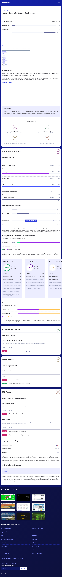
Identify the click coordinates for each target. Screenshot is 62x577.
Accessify (7, 3)
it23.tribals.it (35, 542)
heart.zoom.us (5, 553)
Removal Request (19, 561)
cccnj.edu (5, 10)
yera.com (3, 542)
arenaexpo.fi (4, 546)
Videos (3, 558)
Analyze (23, 568)
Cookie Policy (13, 563)
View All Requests (31, 220)
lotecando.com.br (36, 532)
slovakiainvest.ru (5, 550)
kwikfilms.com (35, 546)
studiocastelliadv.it (6, 528)
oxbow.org (34, 539)
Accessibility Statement (7, 561)
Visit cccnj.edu (8, 83)
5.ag (2, 535)
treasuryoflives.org (37, 553)
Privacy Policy (4, 563)
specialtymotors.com (37, 528)
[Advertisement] (31, 40)
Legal (21, 558)
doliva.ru (34, 550)
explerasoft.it (4, 532)
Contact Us (15, 558)
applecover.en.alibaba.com (8, 539)
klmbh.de (34, 535)
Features (8, 558)
